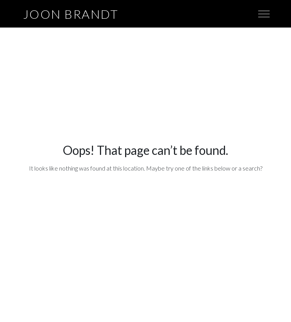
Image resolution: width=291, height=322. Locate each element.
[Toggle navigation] (264, 13)
